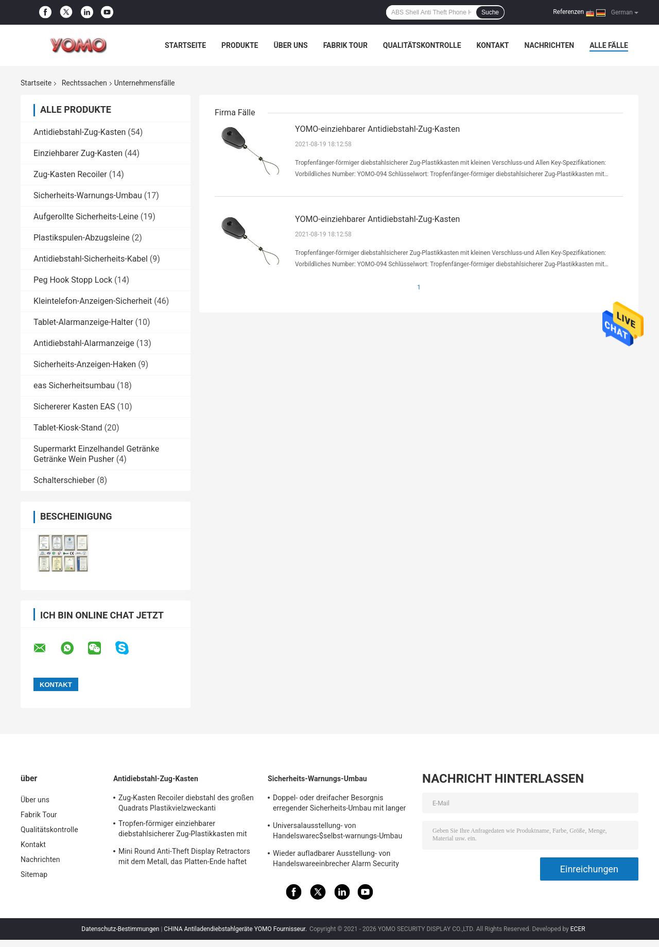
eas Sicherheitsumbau (74, 385)
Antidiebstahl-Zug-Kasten (79, 132)
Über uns (290, 45)
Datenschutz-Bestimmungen (120, 929)
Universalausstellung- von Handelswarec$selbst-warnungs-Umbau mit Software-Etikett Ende (337, 832)
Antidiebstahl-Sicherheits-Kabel (90, 259)
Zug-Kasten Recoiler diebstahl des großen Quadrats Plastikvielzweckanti (186, 803)
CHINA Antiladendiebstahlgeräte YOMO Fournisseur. (236, 929)
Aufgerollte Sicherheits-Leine (85, 216)
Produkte (239, 45)
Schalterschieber (64, 480)
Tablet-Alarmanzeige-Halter (83, 322)
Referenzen (568, 11)
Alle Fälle (608, 45)
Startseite (185, 45)
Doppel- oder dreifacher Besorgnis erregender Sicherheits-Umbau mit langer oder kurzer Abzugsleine (339, 804)
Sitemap (34, 874)
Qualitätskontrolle (422, 45)
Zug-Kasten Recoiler (70, 174)
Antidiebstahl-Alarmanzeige (83, 343)
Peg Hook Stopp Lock (72, 280)
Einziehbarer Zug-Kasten (78, 153)
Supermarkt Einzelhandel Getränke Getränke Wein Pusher (96, 454)
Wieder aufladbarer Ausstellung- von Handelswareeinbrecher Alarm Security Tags (336, 860)
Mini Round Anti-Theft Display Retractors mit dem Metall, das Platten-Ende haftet (184, 856)
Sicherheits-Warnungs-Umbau (87, 195)
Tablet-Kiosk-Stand (67, 428)
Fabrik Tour (345, 45)
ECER (577, 929)
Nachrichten (549, 45)
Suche (490, 12)
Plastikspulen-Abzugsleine (81, 238)
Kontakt (493, 45)
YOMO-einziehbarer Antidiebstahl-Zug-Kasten (377, 129)
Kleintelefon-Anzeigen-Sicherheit (92, 301)
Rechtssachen (84, 83)
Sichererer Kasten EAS (74, 406)
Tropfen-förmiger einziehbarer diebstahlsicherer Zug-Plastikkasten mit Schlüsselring (182, 830)
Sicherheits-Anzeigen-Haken (84, 364)
